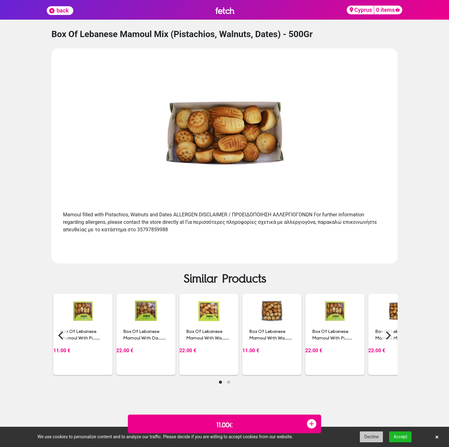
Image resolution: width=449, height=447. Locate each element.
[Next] (387, 335)
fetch (224, 11)
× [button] (437, 437)
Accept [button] (400, 436)
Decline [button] (371, 436)
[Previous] (61, 335)
